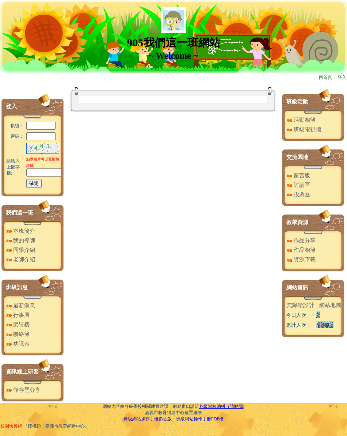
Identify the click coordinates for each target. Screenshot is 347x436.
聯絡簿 (18, 334)
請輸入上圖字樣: (13, 167)
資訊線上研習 (22, 372)
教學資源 (297, 222)
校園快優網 (11, 426)
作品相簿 (301, 250)
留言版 (298, 175)
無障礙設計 (300, 305)
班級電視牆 (304, 129)
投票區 (298, 194)
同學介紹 (20, 250)
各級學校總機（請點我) (221, 406)
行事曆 (18, 315)
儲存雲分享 (23, 390)
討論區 (298, 185)
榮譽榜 (18, 324)
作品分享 (301, 240)
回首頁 (325, 77)
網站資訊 (297, 288)
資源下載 (301, 259)
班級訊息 (17, 287)
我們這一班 (19, 213)
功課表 (18, 344)
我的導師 (20, 240)
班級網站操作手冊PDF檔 (200, 418)
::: (2, 85)
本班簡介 (20, 231)
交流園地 (297, 157)
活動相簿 (301, 120)
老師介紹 (20, 259)
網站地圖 (330, 305)
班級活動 (297, 102)
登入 (342, 77)
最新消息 (20, 305)
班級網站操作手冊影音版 (147, 418)
